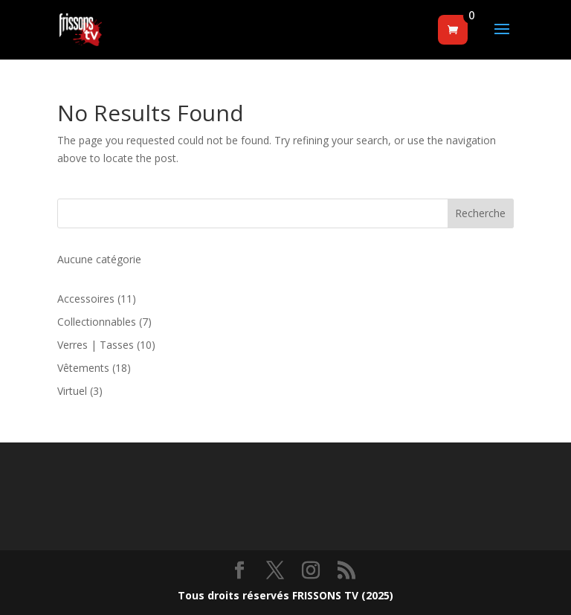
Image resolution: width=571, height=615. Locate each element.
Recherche (480, 213)
